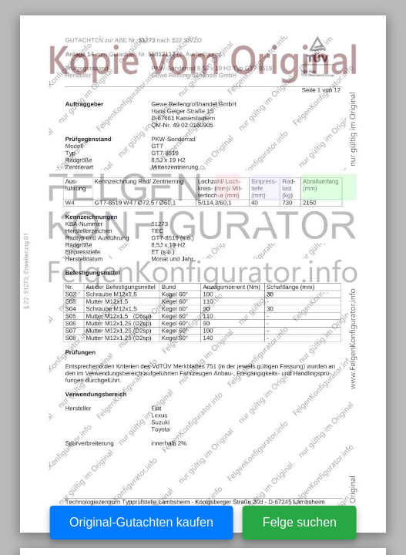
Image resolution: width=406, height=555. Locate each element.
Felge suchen (300, 522)
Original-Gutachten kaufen (141, 522)
